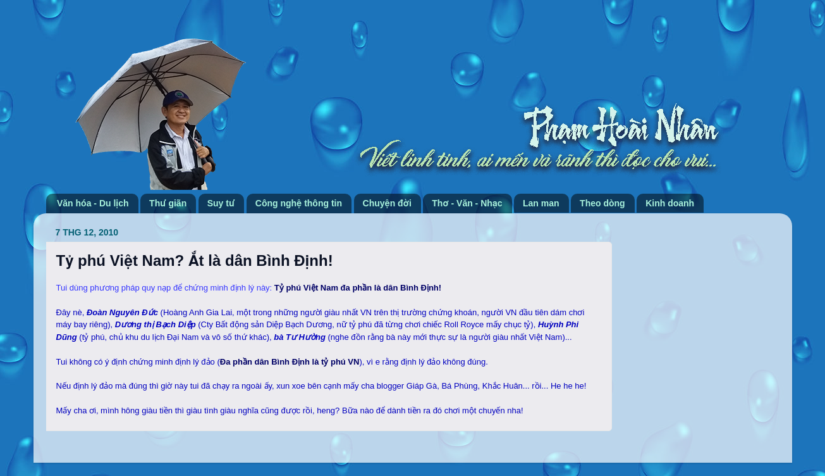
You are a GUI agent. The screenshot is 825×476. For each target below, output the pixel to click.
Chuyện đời (387, 203)
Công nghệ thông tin (298, 203)
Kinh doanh (669, 203)
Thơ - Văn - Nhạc (467, 203)
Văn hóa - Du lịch (93, 203)
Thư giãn (167, 203)
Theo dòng (602, 203)
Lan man (541, 203)
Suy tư (221, 203)
